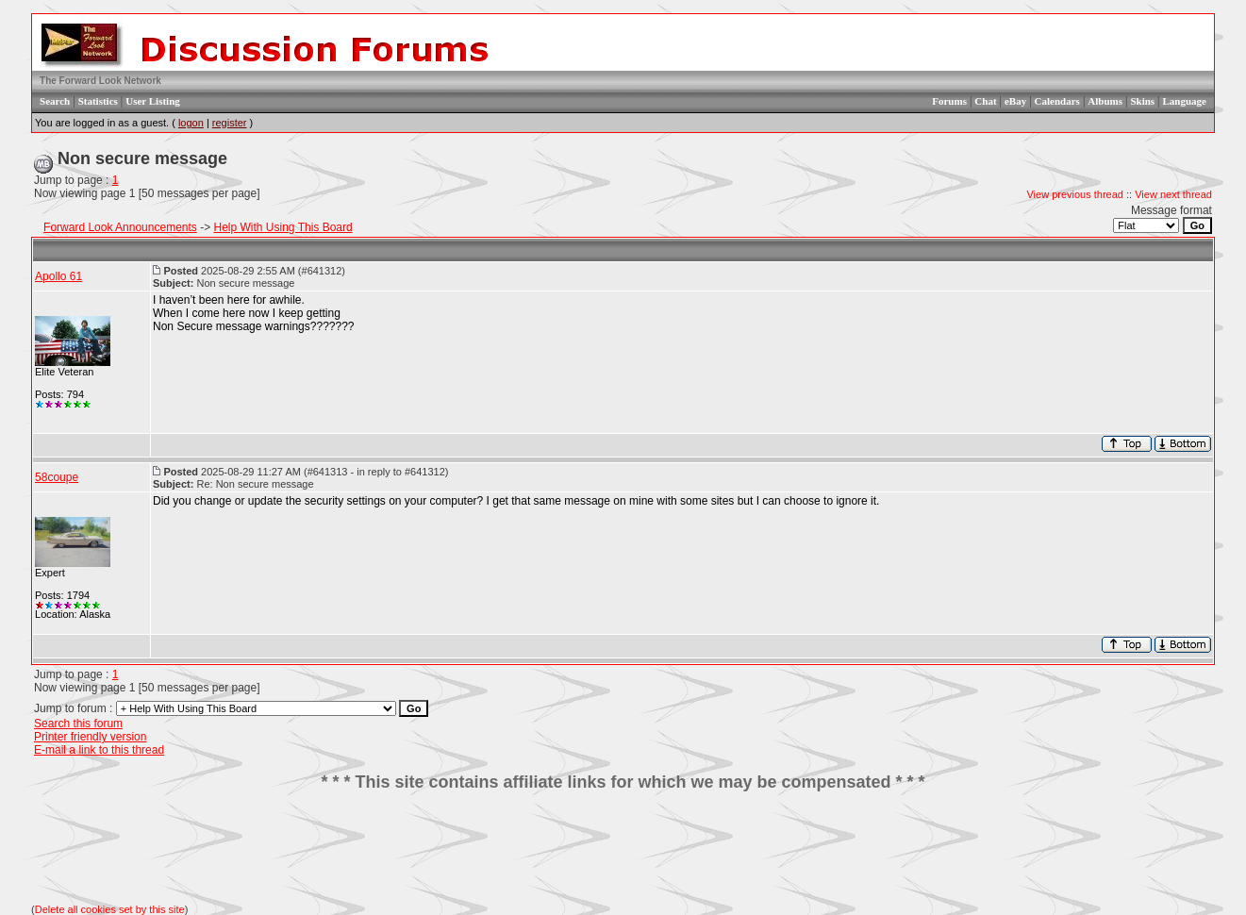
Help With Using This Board (282, 227)
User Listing (152, 101)
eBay (1015, 101)
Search (55, 101)
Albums (1105, 101)
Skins (1142, 101)
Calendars (1057, 101)
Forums (949, 101)
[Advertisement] (623, 848)
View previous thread (1074, 194)
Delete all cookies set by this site (110, 909)
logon (191, 122)
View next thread (1173, 194)
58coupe (56, 477)
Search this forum (78, 723)
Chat (985, 101)
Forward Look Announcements (120, 227)
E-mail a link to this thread (99, 750)
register (229, 122)
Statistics (98, 101)
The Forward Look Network (100, 80)
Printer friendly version (90, 736)
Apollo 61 (58, 276)
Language (1184, 101)
